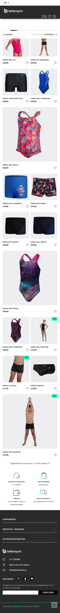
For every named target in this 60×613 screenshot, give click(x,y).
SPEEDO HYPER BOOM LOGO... (13, 98)
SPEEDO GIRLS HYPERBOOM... (41, 98)
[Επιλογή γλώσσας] (6, 2)
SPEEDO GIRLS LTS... (10, 60)
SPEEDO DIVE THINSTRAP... (40, 347)
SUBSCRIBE (48, 592)
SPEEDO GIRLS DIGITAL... (11, 165)
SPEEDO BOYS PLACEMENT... (12, 203)
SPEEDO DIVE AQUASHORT (12, 452)
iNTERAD (36, 606)
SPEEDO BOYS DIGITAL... (39, 203)
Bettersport (17, 606)
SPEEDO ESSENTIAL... (38, 386)
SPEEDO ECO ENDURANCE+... (40, 60)
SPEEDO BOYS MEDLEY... (11, 242)
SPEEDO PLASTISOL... (10, 386)
